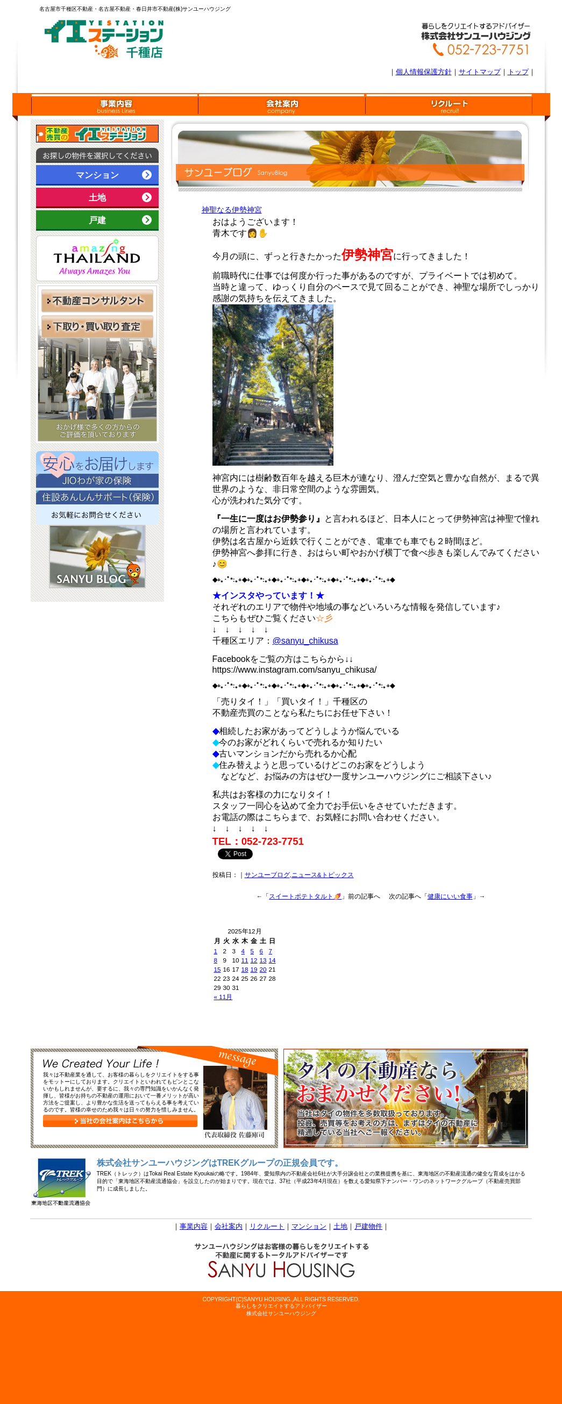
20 (263, 969)
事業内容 (194, 1226)
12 (254, 960)
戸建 (124, 220)
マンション (117, 174)
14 (272, 960)
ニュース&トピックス (322, 874)
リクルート (267, 1226)
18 (244, 969)
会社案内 (229, 1226)
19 (254, 969)
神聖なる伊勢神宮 (232, 209)
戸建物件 (368, 1226)
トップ (518, 72)
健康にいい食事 (450, 896)
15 (217, 969)
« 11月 (223, 996)
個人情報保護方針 (424, 72)
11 (244, 960)
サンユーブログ (267, 874)
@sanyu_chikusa (305, 640)
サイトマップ (480, 72)
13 (263, 960)
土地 (124, 197)
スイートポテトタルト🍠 (305, 896)
